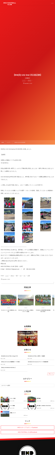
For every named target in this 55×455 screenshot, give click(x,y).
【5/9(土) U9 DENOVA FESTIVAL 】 (8, 367)
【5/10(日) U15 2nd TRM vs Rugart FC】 (9, 356)
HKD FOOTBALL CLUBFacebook (27, 432)
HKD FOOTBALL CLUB (9, 3)
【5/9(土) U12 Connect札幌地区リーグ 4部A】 (10, 361)
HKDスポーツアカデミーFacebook (27, 427)
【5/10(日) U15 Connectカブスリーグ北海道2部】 (38, 361)
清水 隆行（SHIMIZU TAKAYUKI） (44, 405)
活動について (13, 412)
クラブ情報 (12, 405)
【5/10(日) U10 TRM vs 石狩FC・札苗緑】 (36, 356)
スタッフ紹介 (13, 398)
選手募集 (39, 398)
